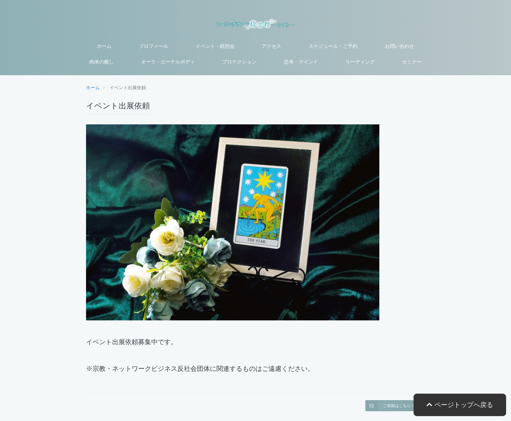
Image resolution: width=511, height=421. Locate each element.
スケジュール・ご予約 (333, 46)
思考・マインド (301, 61)
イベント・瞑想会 (215, 46)
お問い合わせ (399, 46)
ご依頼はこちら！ (390, 405)
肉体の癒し (101, 61)
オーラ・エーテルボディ (168, 61)
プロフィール (153, 46)
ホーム (104, 46)
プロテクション (239, 61)
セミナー (412, 61)
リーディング (360, 61)
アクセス (271, 46)
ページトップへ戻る (460, 404)
